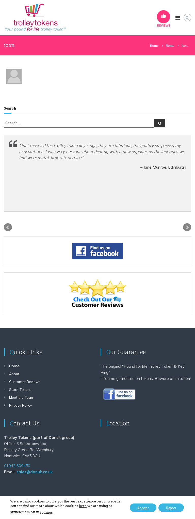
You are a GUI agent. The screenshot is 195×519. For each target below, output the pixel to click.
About (14, 374)
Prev (8, 227)
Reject (170, 508)
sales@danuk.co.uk (35, 471)
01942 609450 (17, 465)
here (83, 505)
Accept (142, 508)
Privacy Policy (20, 405)
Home (14, 366)
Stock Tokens (20, 389)
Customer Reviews (24, 381)
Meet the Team (21, 397)
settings (46, 512)
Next (187, 227)
